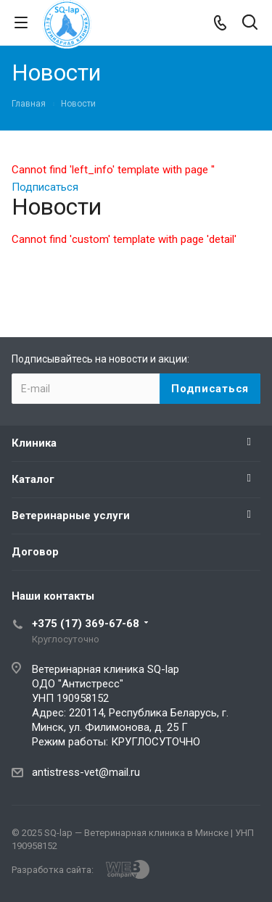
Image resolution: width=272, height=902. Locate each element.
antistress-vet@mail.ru (86, 772)
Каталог (33, 479)
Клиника (34, 443)
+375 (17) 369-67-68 (85, 623)
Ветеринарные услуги (71, 515)
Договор (35, 551)
